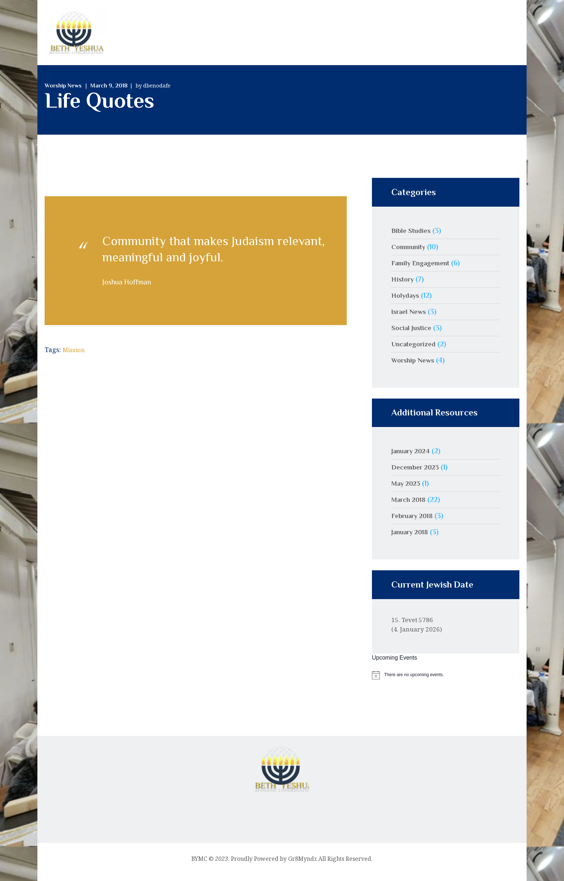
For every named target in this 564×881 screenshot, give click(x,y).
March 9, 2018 (109, 91)
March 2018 (410, 505)
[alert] (445, 681)
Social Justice (412, 333)
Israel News (410, 317)
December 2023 (416, 473)
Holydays (406, 301)
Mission (75, 355)
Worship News (63, 91)
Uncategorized (415, 350)
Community (409, 252)
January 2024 (413, 456)
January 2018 (412, 537)
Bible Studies (412, 236)
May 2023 (407, 489)
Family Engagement (423, 269)
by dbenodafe (153, 91)
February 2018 (414, 521)
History (403, 285)
